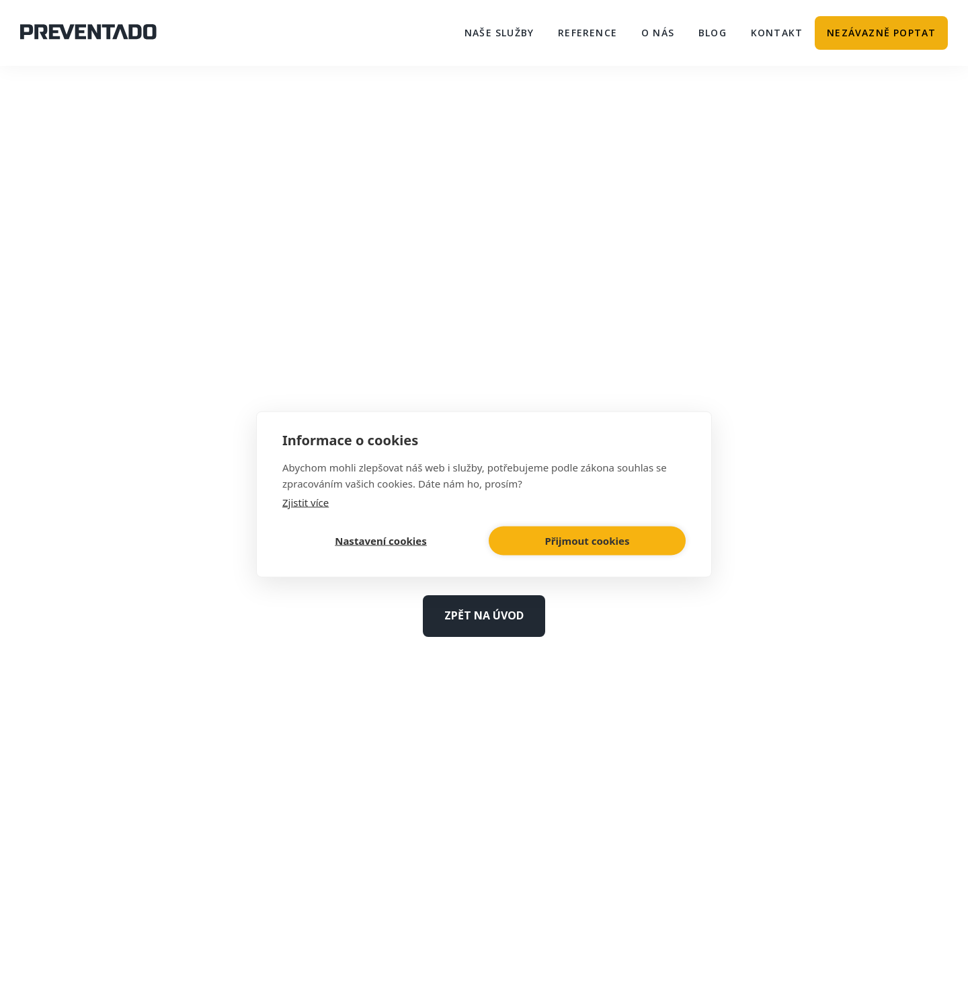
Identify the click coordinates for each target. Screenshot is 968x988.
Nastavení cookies (381, 540)
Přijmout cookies (587, 540)
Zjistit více (305, 501)
